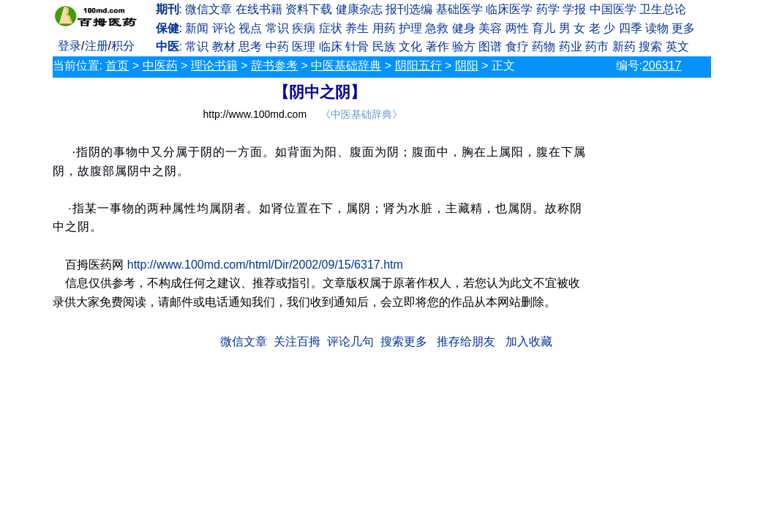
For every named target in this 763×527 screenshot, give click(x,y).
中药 (277, 46)
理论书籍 (214, 65)
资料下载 (308, 9)
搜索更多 (403, 341)
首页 (117, 65)
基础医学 (459, 9)
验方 (464, 46)
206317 (661, 65)
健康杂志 (359, 9)
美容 (490, 28)
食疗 (517, 46)
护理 (410, 28)
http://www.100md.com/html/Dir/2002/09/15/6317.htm (265, 264)
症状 (330, 28)
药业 (570, 46)
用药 (384, 28)
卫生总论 (662, 9)
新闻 (196, 28)
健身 (464, 28)
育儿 (543, 28)
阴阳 (466, 65)
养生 (357, 28)
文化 (410, 46)
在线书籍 (259, 9)
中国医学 (613, 9)
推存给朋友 (466, 341)
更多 (683, 28)
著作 (437, 46)
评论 (224, 28)
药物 (543, 46)
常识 (277, 28)
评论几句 (350, 341)
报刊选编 (409, 9)
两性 (517, 28)
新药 (624, 46)
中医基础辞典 (346, 65)
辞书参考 (274, 65)
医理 (303, 46)
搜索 (650, 46)
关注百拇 (297, 341)
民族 (384, 46)
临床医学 (509, 9)
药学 (548, 9)
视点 (250, 28)
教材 (224, 46)
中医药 (160, 65)
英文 (677, 46)
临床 (330, 46)
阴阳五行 (418, 65)
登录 (69, 46)
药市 (597, 46)
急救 (436, 28)
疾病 (303, 28)
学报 (574, 9)
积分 (123, 46)
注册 (96, 46)
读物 (657, 28)
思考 (250, 46)
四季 (630, 28)
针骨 (357, 46)
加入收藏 (528, 341)
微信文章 (208, 9)
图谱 (490, 46)
